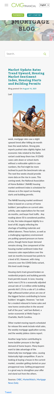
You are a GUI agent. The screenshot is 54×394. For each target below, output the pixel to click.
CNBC (19, 379)
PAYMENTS (18, 15)
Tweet (8, 392)
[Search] (25, 54)
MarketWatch (29, 379)
